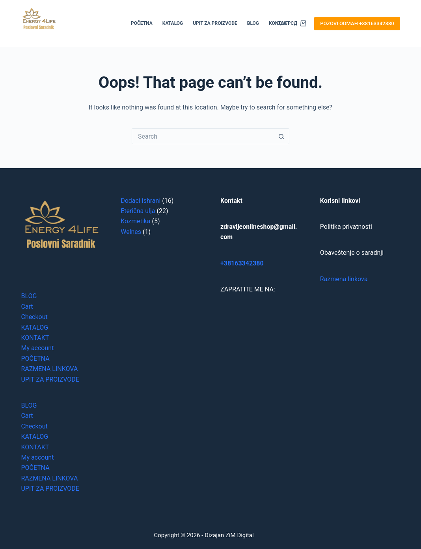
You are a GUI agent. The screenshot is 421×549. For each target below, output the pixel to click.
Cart (27, 306)
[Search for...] (203, 136)
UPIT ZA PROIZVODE (215, 23)
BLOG (253, 23)
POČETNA (142, 23)
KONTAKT (35, 337)
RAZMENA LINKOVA (49, 369)
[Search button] (281, 136)
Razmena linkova (344, 279)
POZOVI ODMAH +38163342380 (357, 23)
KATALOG (172, 23)
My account (37, 348)
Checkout (34, 317)
